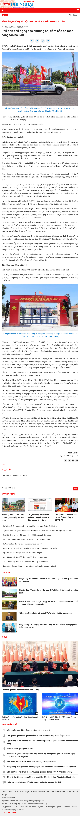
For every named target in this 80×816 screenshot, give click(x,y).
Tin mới (5, 15)
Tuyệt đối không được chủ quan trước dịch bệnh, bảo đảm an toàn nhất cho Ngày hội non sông (37, 531)
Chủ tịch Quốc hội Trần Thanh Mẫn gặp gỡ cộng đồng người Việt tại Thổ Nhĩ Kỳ (39, 772)
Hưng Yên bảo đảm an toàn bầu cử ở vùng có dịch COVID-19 (66, 517)
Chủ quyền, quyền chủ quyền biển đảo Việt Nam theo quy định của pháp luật (38, 735)
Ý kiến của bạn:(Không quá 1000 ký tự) (16, 475)
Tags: (4, 464)
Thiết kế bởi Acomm (9, 813)
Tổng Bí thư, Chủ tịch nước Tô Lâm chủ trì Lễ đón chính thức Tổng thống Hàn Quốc (40, 777)
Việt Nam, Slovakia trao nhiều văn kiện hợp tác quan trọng (31, 761)
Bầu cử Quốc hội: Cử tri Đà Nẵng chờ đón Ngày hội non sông (25, 557)
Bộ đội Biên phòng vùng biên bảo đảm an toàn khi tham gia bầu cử (27, 540)
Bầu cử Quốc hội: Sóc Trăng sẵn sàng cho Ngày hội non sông (13, 517)
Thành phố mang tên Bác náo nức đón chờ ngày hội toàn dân (25, 562)
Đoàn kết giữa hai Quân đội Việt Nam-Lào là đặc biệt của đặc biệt (34, 782)
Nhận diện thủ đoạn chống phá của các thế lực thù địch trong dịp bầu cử (29, 566)
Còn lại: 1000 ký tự (8, 488)
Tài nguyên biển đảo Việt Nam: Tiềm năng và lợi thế (28, 730)
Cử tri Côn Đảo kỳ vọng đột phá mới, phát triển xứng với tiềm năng (27, 535)
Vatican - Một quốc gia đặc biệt (20, 748)
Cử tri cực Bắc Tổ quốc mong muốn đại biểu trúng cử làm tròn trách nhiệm (30, 548)
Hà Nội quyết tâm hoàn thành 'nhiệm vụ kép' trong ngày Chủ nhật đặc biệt (30, 526)
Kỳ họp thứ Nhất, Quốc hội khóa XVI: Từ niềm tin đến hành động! (45, 613)
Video (5, 637)
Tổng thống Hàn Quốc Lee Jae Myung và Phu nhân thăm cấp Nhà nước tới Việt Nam (41, 767)
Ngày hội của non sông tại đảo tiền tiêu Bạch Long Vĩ (22, 553)
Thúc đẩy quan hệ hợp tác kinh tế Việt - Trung (20, 690)
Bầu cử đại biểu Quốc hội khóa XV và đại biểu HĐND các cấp (33, 21)
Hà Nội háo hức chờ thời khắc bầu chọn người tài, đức (22, 544)
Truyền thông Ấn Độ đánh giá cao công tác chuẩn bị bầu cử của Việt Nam (38, 517)
